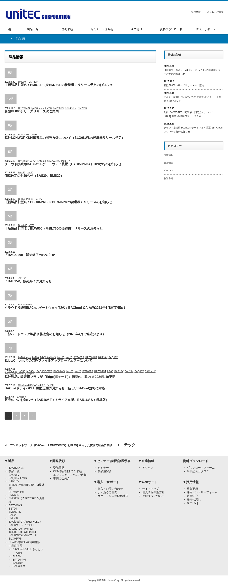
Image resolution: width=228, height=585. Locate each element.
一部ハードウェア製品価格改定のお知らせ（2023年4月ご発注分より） (55, 334)
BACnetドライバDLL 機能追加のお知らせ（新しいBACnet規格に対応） (56, 388)
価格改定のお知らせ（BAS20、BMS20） (34, 175)
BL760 (16, 556)
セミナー (103, 467)
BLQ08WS (23, 134)
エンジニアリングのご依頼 (70, 474)
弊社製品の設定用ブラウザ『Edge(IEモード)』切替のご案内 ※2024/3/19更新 (60, 376)
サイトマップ (150, 488)
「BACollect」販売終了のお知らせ (30, 255)
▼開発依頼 (57, 461)
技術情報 (168, 155)
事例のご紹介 (61, 478)
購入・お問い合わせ (110, 488)
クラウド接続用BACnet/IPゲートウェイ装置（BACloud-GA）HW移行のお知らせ (63, 164)
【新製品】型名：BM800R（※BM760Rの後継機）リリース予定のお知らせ (58, 85)
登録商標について (153, 495)
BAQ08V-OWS (48, 357)
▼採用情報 (191, 482)
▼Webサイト (148, 482)
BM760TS (58, 108)
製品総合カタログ (198, 471)
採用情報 (196, 12)
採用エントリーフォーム (202, 492)
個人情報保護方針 (153, 492)
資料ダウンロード (195, 461)
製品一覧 (14, 471)
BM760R (33, 81)
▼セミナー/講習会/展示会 (112, 461)
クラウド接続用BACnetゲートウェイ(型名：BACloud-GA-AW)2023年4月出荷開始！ (65, 307)
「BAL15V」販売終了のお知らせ (28, 281)
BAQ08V (113, 357)
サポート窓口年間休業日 (113, 495)
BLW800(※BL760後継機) (24, 542)
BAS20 (13, 514)
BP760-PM (70, 108)
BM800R (22, 81)
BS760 (13, 508)
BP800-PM (24, 199)
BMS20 (13, 518)
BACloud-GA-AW (46, 161)
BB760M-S (24, 108)
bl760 (34, 134)
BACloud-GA (63, 161)
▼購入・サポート (106, 482)
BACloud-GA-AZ (27, 161)
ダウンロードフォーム (201, 467)
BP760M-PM (16, 491)
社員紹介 (192, 495)
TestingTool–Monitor (21, 528)
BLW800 (22, 225)
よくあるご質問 (215, 12)
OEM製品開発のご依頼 (67, 471)
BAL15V (21, 278)
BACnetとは (16, 467)
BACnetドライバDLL (21, 525)
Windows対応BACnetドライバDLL (36, 385)
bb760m (30, 371)
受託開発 (58, 467)
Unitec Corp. (113, 580)
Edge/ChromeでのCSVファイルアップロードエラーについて (48, 360)
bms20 (21, 172)
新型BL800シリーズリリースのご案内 (32, 111)
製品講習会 (105, 471)
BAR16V (102, 357)
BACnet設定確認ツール (23, 535)
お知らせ (168, 178)
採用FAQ (192, 503)
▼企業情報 (146, 461)
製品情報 (168, 162)
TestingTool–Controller (22, 531)
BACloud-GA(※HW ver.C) (25, 521)
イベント (168, 170)
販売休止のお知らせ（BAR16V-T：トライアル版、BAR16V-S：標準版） (57, 400)
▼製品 (9, 461)
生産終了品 (15, 545)
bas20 (30, 172)
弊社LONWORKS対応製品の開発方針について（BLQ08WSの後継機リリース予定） (65, 137)
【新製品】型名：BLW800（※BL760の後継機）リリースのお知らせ (54, 228)
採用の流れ (194, 499)
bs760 (48, 108)
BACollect (19, 566)
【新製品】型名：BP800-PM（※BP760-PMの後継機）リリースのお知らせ (58, 202)
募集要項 (192, 488)
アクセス (147, 467)
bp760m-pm (37, 108)
